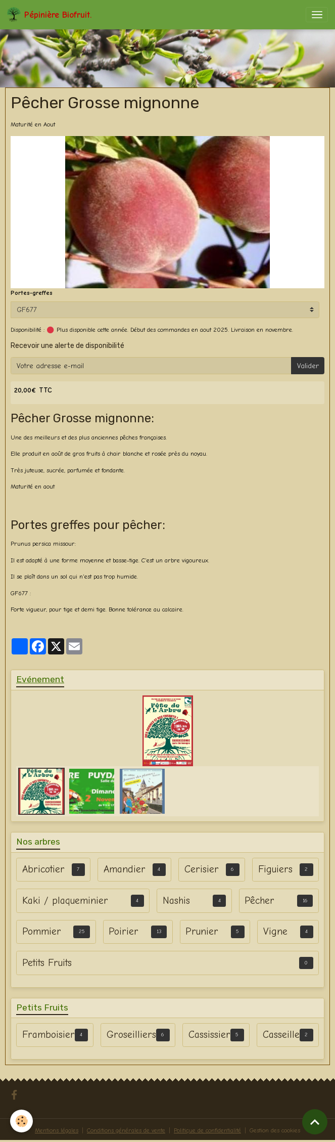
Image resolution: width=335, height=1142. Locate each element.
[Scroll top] (314, 1121)
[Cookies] (21, 1121)
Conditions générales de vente (126, 1130)
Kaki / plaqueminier (65, 900)
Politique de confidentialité (207, 1130)
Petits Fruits (47, 963)
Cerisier (201, 869)
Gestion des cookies (275, 1130)
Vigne (275, 931)
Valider (308, 366)
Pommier (41, 931)
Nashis (176, 900)
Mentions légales (56, 1130)
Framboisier (48, 1034)
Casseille (281, 1034)
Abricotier (43, 869)
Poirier (123, 931)
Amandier (125, 869)
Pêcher (259, 900)
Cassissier (209, 1034)
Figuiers (275, 869)
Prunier (201, 931)
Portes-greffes (32, 292)
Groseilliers (131, 1034)
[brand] (49, 14)
